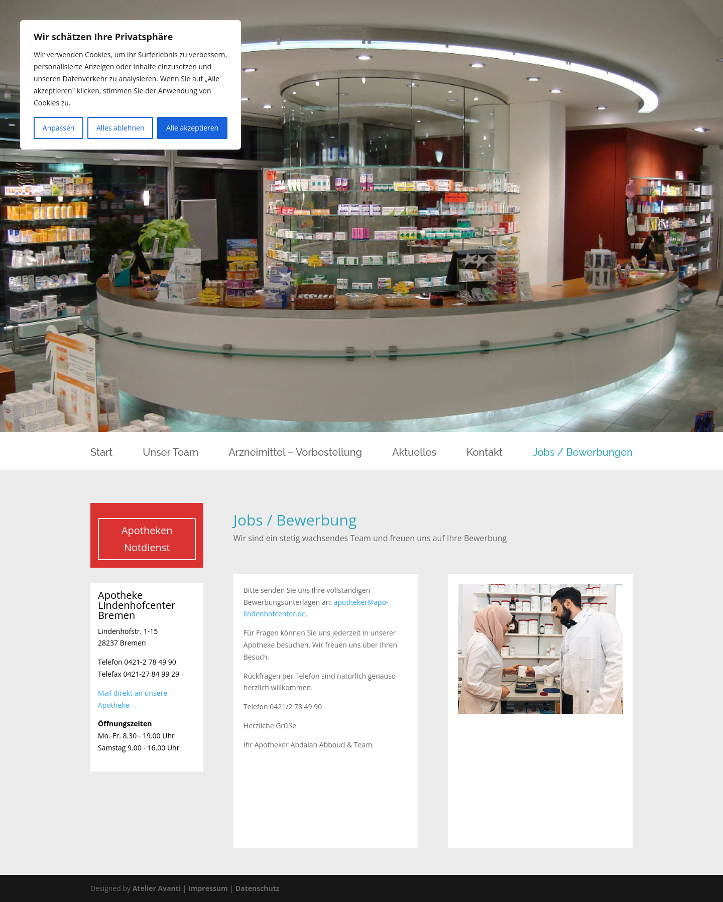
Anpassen (59, 128)
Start (101, 453)
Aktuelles (414, 453)
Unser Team (170, 453)
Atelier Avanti (157, 888)
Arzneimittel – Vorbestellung (295, 453)
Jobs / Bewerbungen (583, 453)
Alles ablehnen (120, 128)
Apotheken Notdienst (147, 539)
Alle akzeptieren (192, 128)
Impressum (208, 888)
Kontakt (484, 453)
